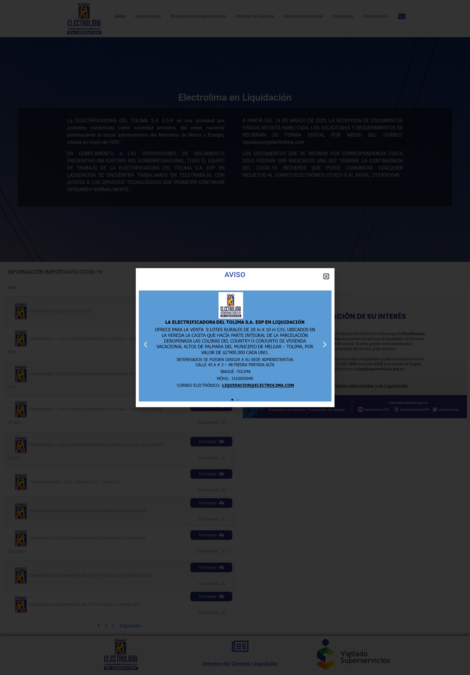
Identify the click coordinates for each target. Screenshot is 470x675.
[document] (235, 337)
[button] (326, 276)
